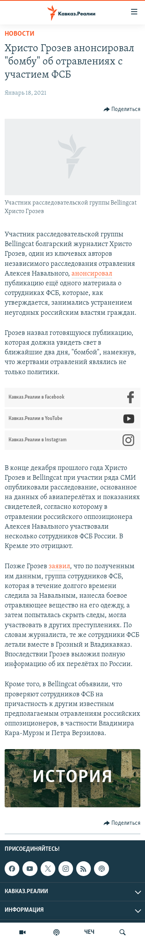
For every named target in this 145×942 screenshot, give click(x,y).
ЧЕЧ (89, 932)
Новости (19, 34)
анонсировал (92, 274)
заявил (59, 566)
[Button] (122, 109)
